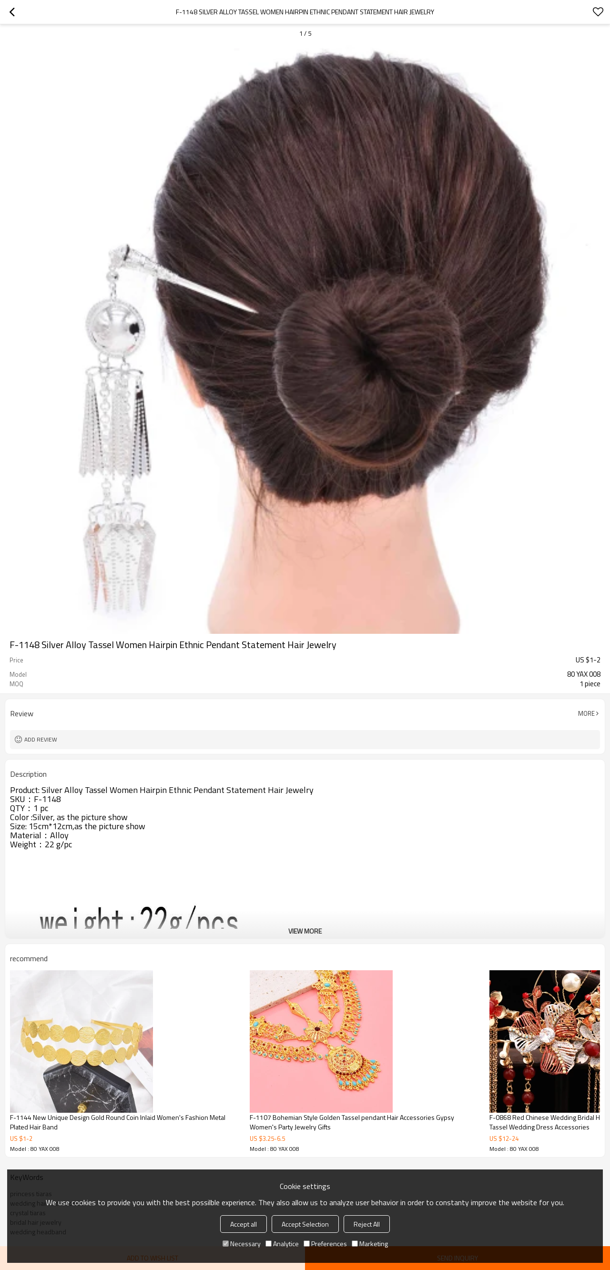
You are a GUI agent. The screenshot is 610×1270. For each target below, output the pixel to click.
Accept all (243, 1224)
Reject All (367, 1224)
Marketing (370, 1244)
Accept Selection (305, 1224)
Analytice (282, 1244)
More (586, 713)
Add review (40, 739)
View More (305, 931)
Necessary (242, 1244)
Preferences (325, 1244)
